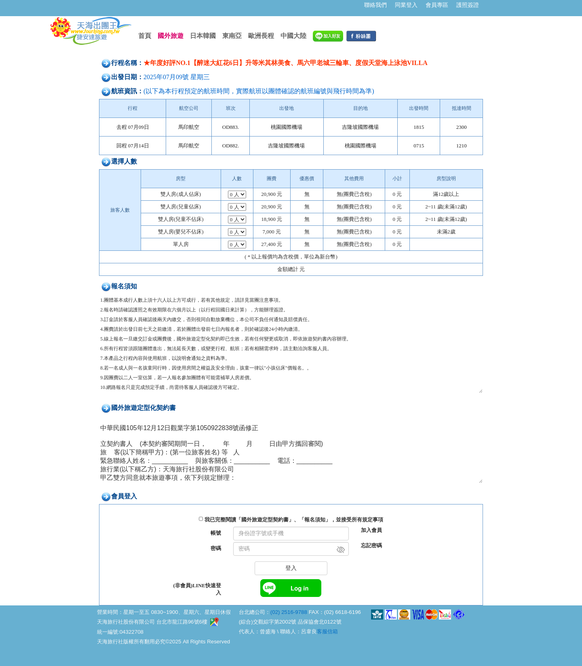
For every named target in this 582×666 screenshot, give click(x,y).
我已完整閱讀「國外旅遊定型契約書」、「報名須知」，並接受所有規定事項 (294, 520)
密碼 (216, 548)
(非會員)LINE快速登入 (197, 589)
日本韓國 (203, 35)
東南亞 (232, 35)
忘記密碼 (371, 545)
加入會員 (371, 530)
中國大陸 (293, 35)
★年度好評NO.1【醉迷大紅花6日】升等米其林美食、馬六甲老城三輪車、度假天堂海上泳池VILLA (285, 62)
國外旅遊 (170, 35)
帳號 (216, 533)
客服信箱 (327, 631)
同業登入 (406, 5)
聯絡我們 (375, 5)
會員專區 (437, 5)
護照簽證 (467, 5)
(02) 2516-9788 (288, 612)
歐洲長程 (261, 35)
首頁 (144, 35)
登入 (291, 568)
